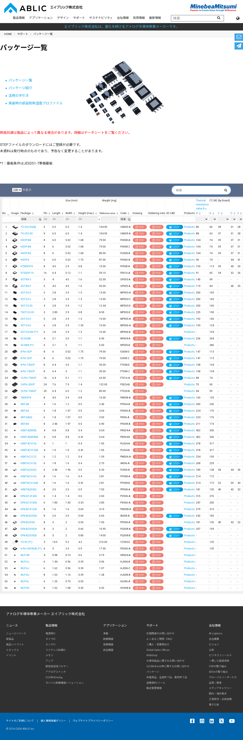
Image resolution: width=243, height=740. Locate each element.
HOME (8, 34)
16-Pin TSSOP (28, 377)
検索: (199, 190)
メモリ (49, 655)
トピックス (12, 650)
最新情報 (155, 17)
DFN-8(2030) (28, 522)
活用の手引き (18, 96)
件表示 (21, 190)
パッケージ (152, 671)
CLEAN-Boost (54, 677)
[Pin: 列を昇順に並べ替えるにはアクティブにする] (47, 213)
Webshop (151, 655)
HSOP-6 (25, 259)
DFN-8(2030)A (29, 528)
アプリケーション (41, 17)
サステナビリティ (101, 17)
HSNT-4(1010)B (29, 450)
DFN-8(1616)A (29, 509)
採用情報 (139, 17)
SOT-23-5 (26, 318)
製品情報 (19, 17)
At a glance (215, 633)
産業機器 (108, 644)
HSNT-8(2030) (28, 489)
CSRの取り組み (217, 666)
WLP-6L (25, 581)
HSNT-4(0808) (28, 430)
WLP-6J (25, 561)
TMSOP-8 (26, 397)
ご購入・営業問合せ (157, 644)
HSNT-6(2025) (28, 469)
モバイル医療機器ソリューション (65, 682)
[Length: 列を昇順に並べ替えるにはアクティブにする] (58, 213)
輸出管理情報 (154, 688)
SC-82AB (26, 338)
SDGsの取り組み (218, 671)
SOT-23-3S (26, 305)
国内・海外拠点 (218, 693)
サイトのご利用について (20, 720)
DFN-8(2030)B (29, 535)
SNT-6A (25, 410)
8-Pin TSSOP (28, 364)
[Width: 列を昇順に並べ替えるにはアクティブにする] (71, 213)
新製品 (10, 639)
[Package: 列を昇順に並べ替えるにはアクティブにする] (31, 213)
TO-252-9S (27, 233)
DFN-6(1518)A (29, 502)
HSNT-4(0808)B (29, 437)
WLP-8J (25, 574)
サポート (79, 17)
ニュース (12, 625)
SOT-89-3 (26, 279)
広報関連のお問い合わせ (160, 633)
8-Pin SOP (26, 351)
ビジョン (214, 644)
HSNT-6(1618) (28, 463)
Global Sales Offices (158, 650)
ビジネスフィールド (220, 655)
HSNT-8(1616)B (29, 482)
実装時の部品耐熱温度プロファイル (35, 103)
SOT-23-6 (26, 325)
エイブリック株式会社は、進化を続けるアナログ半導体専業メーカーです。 (121, 27)
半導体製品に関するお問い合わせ (165, 660)
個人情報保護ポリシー (53, 720)
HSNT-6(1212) (28, 456)
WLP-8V (25, 587)
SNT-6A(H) (26, 417)
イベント (11, 655)
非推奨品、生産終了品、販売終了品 (166, 677)
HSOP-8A (26, 240)
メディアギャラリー (220, 688)
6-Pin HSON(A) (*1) (31, 548)
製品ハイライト (15, 644)
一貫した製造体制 (219, 660)
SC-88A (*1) (27, 345)
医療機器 (108, 639)
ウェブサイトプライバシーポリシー (93, 720)
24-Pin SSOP (28, 384)
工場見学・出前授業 (220, 699)
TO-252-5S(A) (28, 226)
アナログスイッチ (56, 671)
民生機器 (108, 650)
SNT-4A (25, 404)
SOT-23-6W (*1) (29, 332)
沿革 (211, 650)
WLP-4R (25, 555)
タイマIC (51, 639)
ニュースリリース (16, 633)
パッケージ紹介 (20, 88)
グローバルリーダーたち (223, 677)
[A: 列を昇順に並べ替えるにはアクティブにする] (202, 213)
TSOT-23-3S (27, 312)
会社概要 (214, 639)
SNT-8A (25, 423)
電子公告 (214, 704)
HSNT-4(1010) (28, 443)
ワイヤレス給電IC (56, 650)
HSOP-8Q (26, 253)
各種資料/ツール (155, 682)
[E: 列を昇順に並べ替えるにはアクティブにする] (240, 213)
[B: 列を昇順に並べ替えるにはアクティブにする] (213, 213)
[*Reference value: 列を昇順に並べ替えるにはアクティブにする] (108, 213)
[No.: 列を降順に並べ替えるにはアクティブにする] (6, 213)
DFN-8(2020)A (29, 515)
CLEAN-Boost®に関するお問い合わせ (167, 666)
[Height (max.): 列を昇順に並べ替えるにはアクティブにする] (88, 213)
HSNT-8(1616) (28, 476)
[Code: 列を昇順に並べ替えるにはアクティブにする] (125, 213)
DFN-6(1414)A (29, 496)
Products (189, 226)
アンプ (49, 660)
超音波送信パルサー (57, 666)
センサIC (51, 644)
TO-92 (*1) (26, 542)
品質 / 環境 (215, 682)
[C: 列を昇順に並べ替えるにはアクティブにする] (223, 213)
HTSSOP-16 (27, 272)
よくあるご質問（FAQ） (160, 639)
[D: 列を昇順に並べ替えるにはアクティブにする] (233, 213)
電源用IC (51, 633)
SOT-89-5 (26, 286)
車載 (105, 633)
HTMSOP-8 (27, 266)
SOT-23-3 (26, 292)
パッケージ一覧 (20, 80)
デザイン (63, 17)
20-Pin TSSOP (28, 391)
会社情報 (123, 17)
